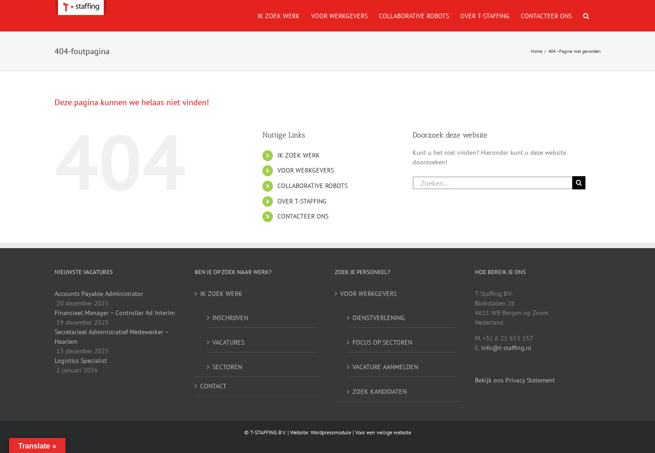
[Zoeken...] (492, 182)
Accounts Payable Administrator (99, 294)
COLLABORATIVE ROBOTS (312, 186)
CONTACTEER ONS (302, 216)
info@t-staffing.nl (506, 348)
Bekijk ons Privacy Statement (515, 380)
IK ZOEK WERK (298, 155)
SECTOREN (227, 367)
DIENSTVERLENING (379, 318)
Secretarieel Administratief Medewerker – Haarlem (111, 337)
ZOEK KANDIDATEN (380, 391)
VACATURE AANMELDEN (385, 367)
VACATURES (228, 342)
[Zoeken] (578, 182)
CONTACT (213, 386)
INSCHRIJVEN (230, 318)
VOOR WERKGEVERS (305, 170)
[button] (586, 15)
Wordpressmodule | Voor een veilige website (361, 432)
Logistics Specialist (81, 360)
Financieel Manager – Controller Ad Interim (115, 313)
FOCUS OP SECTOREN (382, 342)
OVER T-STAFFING (302, 201)
